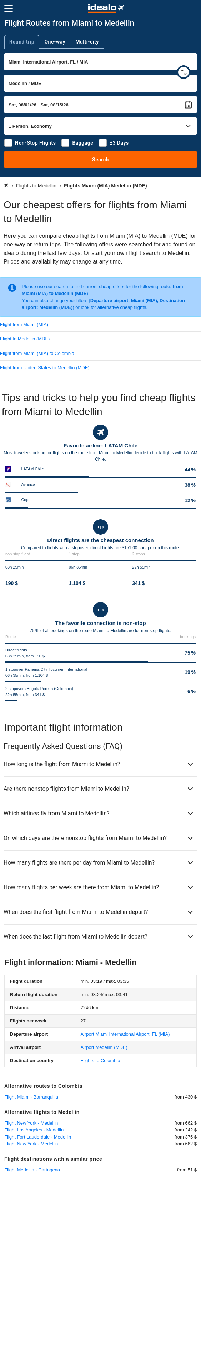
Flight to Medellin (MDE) (25, 338)
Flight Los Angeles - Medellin (34, 1129)
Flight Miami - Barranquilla (31, 1097)
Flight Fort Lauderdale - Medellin (37, 1137)
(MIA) (125, 1034)
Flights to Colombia (100, 1060)
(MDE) (103, 1047)
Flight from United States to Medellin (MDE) (45, 367)
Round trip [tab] (21, 42)
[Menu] (8, 8)
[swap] (183, 72)
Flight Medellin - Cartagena (32, 1169)
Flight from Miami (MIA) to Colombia (37, 353)
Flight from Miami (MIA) (24, 324)
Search (100, 159)
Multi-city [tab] (87, 42)
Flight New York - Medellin (31, 1123)
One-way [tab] (54, 42)
